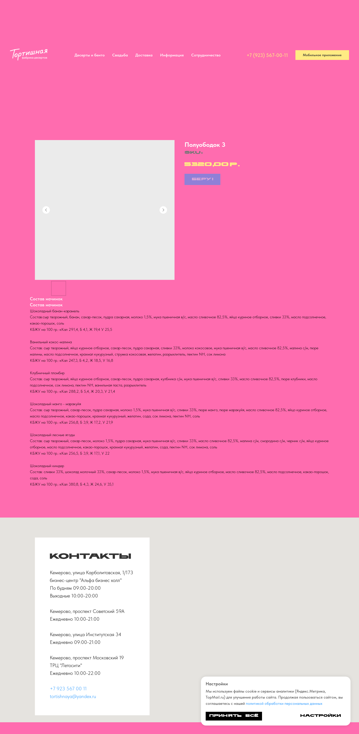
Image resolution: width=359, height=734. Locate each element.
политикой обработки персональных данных (284, 703)
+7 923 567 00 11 (68, 689)
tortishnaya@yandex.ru (73, 696)
